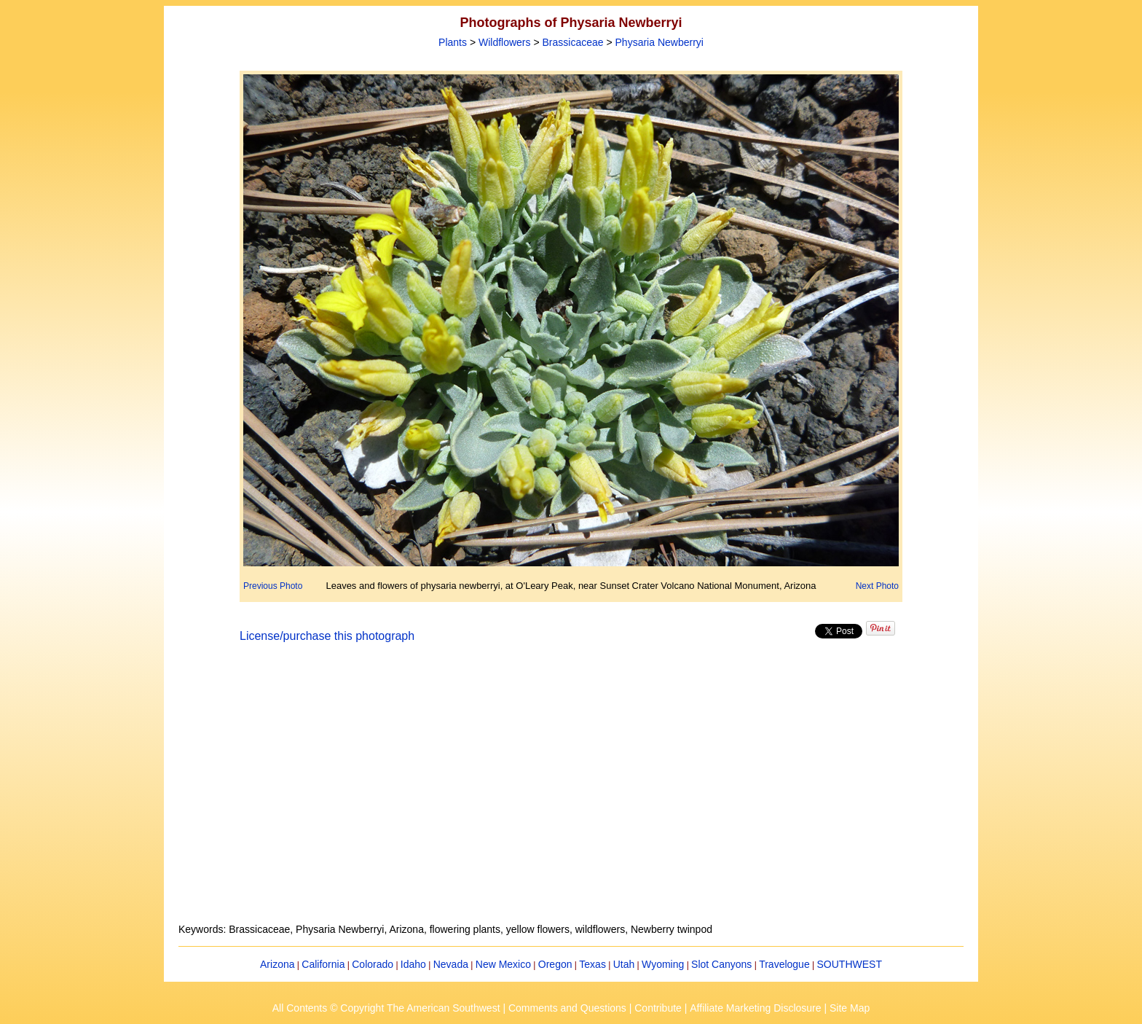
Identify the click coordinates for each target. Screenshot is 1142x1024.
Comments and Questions (567, 1008)
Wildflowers (505, 42)
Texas (592, 964)
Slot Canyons (721, 964)
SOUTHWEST (849, 964)
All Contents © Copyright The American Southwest (386, 1008)
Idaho (413, 964)
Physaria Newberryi (659, 42)
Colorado (372, 964)
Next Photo (877, 586)
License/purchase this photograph (327, 636)
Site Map (850, 1008)
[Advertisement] (571, 791)
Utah (624, 964)
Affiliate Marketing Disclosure (755, 1008)
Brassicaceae (573, 42)
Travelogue (784, 964)
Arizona (277, 964)
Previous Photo (272, 586)
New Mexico (503, 964)
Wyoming (663, 964)
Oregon (555, 964)
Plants (452, 42)
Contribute (658, 1008)
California (323, 964)
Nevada (450, 964)
